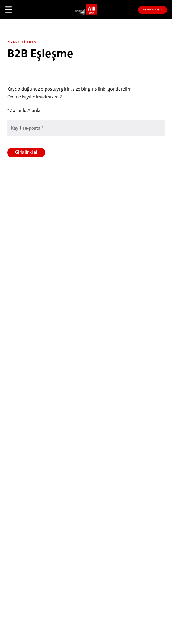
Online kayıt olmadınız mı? (34, 97)
